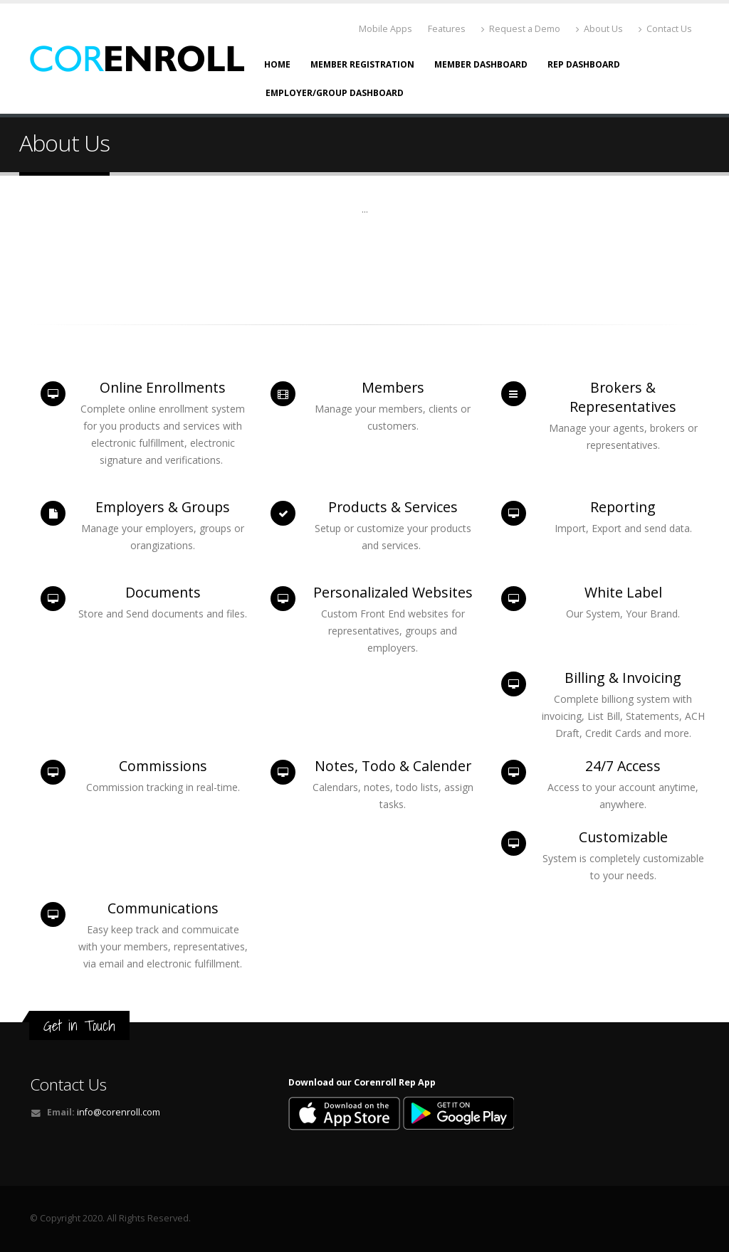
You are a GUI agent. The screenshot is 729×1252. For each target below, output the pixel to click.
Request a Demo (520, 29)
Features (447, 29)
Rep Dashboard (583, 64)
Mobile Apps (385, 29)
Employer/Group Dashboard (335, 93)
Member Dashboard (481, 64)
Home (277, 64)
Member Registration (362, 64)
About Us (599, 29)
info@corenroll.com (118, 1112)
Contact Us (665, 29)
